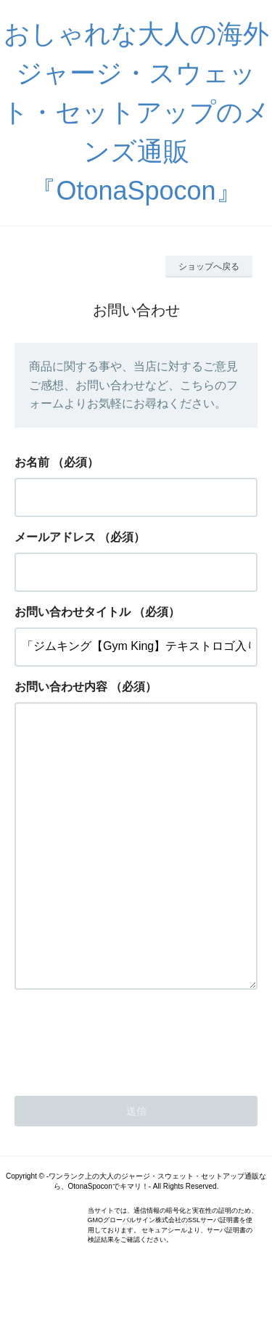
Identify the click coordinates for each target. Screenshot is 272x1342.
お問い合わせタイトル (73, 612)
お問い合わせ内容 (61, 686)
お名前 (32, 462)
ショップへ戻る (208, 266)
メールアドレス (55, 537)
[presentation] (125, 1096)
